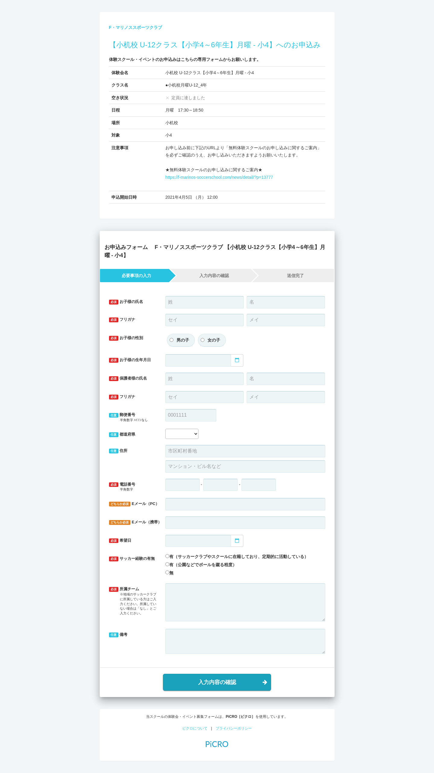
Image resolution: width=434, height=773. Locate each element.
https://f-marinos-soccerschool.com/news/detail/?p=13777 (219, 177)
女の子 (214, 340)
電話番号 (132, 487)
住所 (118, 450)
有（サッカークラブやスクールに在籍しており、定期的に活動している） (238, 556)
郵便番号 (132, 417)
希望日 (120, 540)
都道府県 (122, 434)
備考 (118, 634)
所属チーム (132, 601)
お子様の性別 (126, 338)
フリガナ (122, 319)
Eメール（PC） (134, 503)
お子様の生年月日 (130, 360)
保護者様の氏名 (128, 378)
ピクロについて (195, 728)
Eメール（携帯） (135, 522)
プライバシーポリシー (234, 728)
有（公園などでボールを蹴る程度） (203, 564)
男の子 (182, 340)
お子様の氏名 (126, 301)
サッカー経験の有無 (132, 558)
